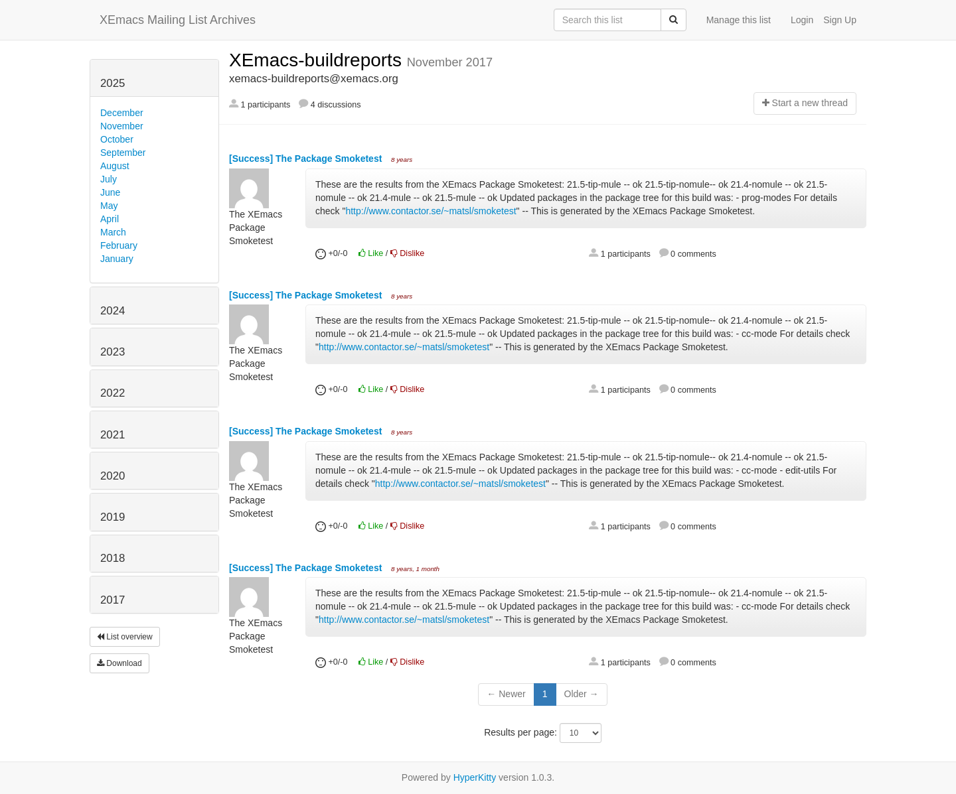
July (108, 179)
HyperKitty (475, 777)
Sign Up (839, 20)
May (109, 205)
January (116, 258)
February (118, 245)
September (122, 152)
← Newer (506, 694)
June (110, 192)
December (121, 112)
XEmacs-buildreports (318, 60)
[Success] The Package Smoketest (306, 158)
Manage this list (738, 20)
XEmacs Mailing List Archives (178, 20)
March (113, 232)
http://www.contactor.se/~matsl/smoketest (430, 211)
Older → (581, 694)
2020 (112, 476)
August (114, 166)
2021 (112, 435)
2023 (112, 352)
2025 (112, 83)
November (121, 126)
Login (802, 20)
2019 (112, 517)
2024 (112, 310)
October (116, 139)
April (109, 219)
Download (119, 663)
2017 (112, 600)
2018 (112, 558)
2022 (112, 393)
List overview (125, 636)
